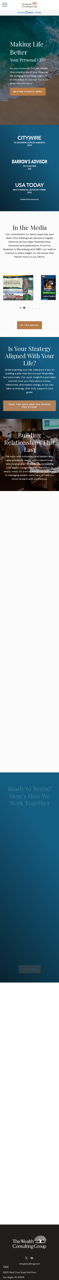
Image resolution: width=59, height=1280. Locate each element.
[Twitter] (26, 1258)
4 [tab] (31, 308)
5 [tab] (35, 308)
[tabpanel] (29, 288)
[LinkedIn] (32, 1258)
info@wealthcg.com (29, 1263)
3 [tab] (28, 308)
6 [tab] (39, 308)
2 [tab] (24, 308)
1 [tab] (21, 308)
